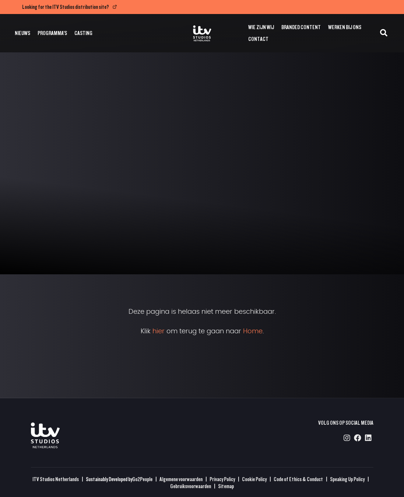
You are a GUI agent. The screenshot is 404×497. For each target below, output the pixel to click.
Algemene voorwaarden (181, 479)
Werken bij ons (344, 27)
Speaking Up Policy (347, 479)
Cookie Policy (254, 479)
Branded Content (301, 27)
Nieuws (22, 33)
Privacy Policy (222, 479)
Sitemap (226, 486)
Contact (258, 38)
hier (158, 331)
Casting (83, 33)
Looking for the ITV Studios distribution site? (65, 6)
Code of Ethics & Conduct (298, 479)
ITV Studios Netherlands (55, 479)
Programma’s (52, 33)
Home (253, 331)
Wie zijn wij (261, 27)
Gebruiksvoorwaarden (190, 486)
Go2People (142, 479)
